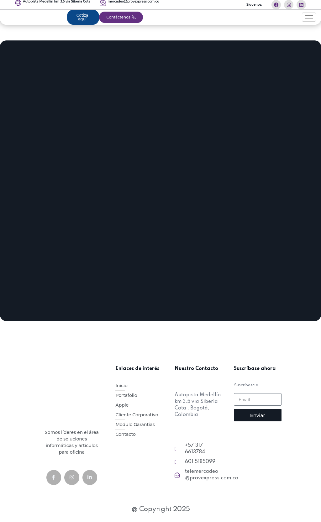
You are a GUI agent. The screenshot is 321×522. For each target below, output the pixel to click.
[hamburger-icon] (309, 17)
